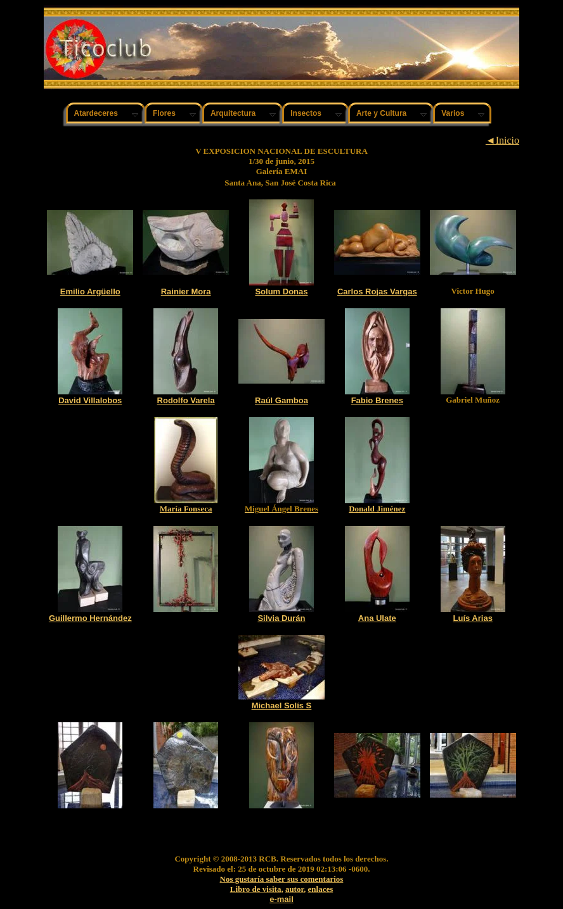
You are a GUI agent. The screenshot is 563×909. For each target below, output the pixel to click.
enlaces (320, 889)
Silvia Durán (281, 618)
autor (294, 889)
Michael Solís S (282, 705)
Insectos (305, 113)
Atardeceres (96, 113)
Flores (164, 113)
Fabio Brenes (377, 400)
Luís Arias (473, 618)
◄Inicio (502, 140)
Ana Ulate (377, 618)
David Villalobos (90, 400)
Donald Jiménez (377, 508)
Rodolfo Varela (186, 400)
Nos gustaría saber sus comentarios (282, 879)
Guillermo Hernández (90, 618)
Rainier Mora (186, 291)
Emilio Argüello (90, 291)
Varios (452, 113)
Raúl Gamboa (281, 400)
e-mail (281, 899)
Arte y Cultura (381, 113)
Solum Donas (281, 291)
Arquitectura (233, 113)
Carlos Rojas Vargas (377, 291)
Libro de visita (256, 889)
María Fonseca (186, 508)
